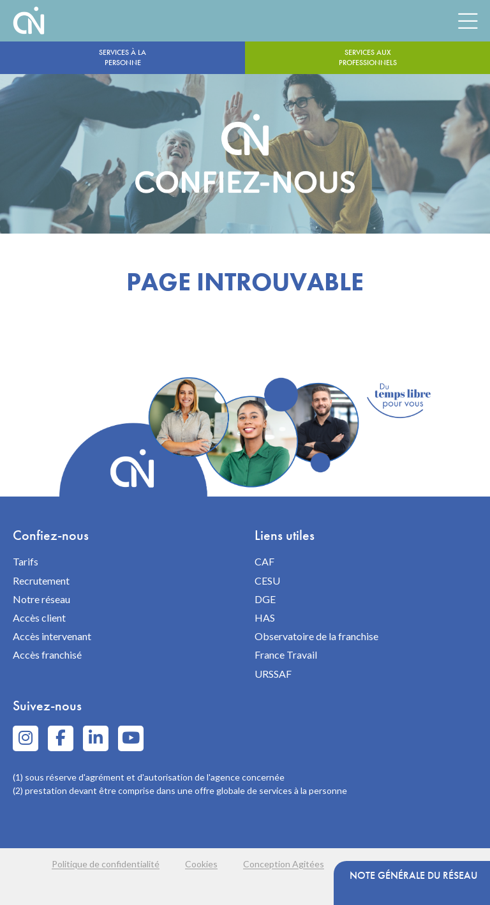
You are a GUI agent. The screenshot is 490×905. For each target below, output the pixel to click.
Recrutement (41, 580)
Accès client (39, 617)
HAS (265, 617)
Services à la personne (122, 57)
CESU (267, 580)
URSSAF (273, 674)
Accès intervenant (52, 636)
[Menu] (467, 20)
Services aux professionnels (368, 57)
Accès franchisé (47, 654)
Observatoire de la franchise (316, 636)
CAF (264, 561)
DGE (265, 599)
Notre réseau (41, 599)
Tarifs (25, 561)
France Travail (286, 654)
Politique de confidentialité (106, 863)
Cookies (201, 863)
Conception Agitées (283, 863)
